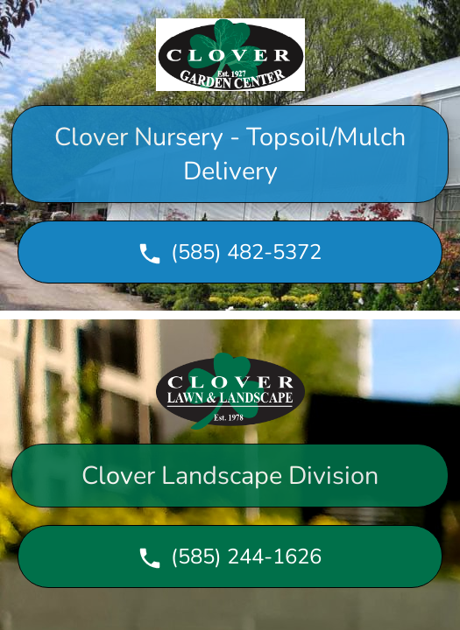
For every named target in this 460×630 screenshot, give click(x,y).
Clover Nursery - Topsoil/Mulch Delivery (230, 154)
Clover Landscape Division (230, 475)
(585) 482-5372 (229, 253)
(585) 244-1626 (229, 557)
